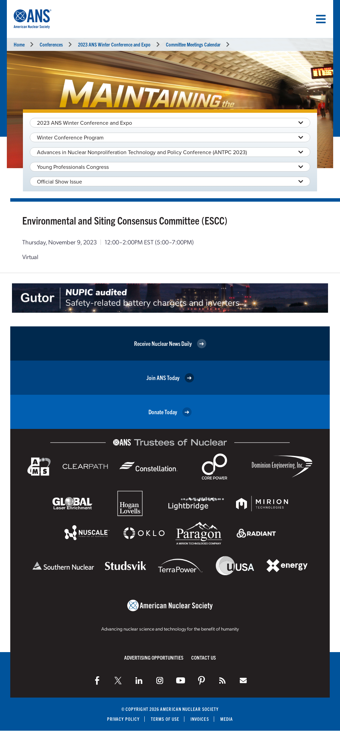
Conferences (51, 44)
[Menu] (320, 19)
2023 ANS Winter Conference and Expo (114, 44)
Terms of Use (165, 719)
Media (226, 719)
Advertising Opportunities (153, 657)
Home (19, 44)
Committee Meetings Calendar (193, 44)
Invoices (200, 719)
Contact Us (203, 657)
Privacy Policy (123, 719)
